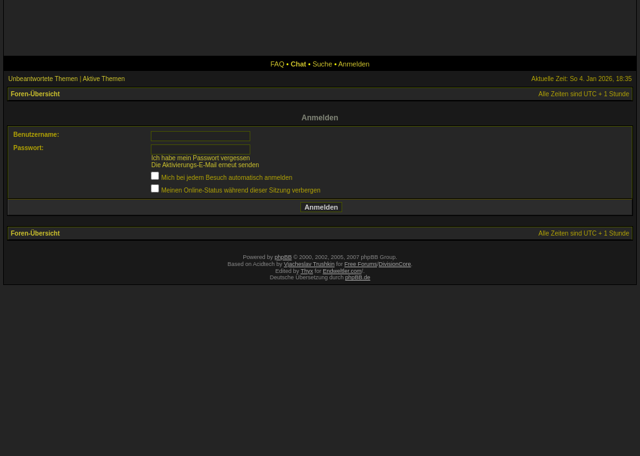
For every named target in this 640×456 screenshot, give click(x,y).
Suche (322, 64)
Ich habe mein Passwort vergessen (200, 158)
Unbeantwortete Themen (43, 78)
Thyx (306, 271)
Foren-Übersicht (35, 94)
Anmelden (354, 64)
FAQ (278, 64)
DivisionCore (395, 264)
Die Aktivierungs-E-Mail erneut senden (205, 165)
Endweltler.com (342, 271)
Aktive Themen (104, 78)
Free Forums (361, 264)
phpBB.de (358, 277)
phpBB (282, 257)
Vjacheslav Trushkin (309, 264)
